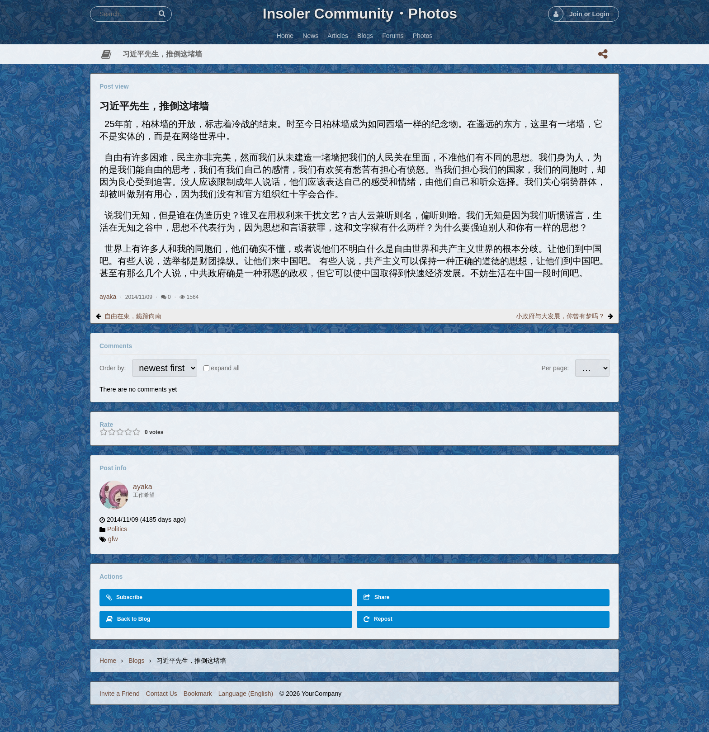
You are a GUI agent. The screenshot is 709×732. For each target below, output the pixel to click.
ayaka (107, 296)
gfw (113, 539)
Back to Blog (128, 619)
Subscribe (124, 597)
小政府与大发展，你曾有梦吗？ (560, 316)
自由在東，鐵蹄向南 (132, 316)
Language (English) (245, 693)
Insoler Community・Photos (360, 13)
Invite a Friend (119, 693)
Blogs (136, 660)
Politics (117, 529)
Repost (378, 619)
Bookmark (198, 693)
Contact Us (161, 693)
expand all (225, 368)
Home (107, 660)
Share (376, 597)
